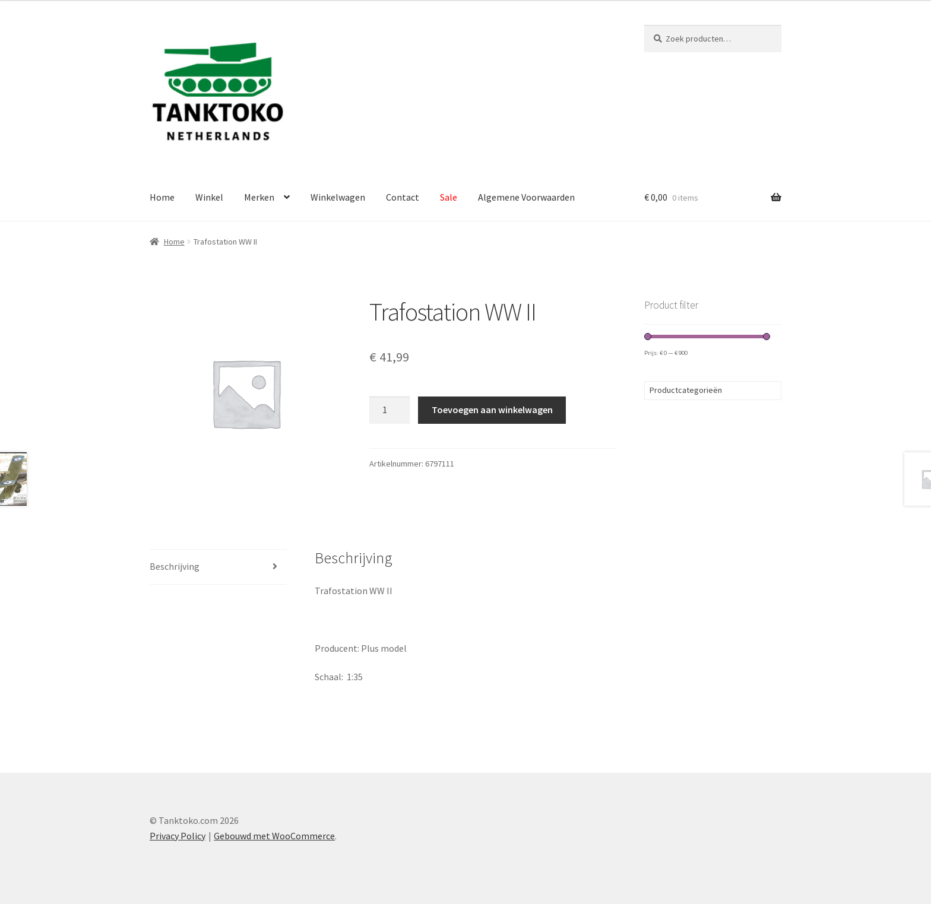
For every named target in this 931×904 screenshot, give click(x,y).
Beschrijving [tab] (175, 566)
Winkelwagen (338, 197)
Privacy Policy (177, 836)
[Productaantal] (389, 410)
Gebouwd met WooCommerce (274, 836)
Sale (448, 197)
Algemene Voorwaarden (526, 197)
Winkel (209, 197)
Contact (402, 197)
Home (162, 197)
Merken (259, 197)
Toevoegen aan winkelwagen (492, 409)
